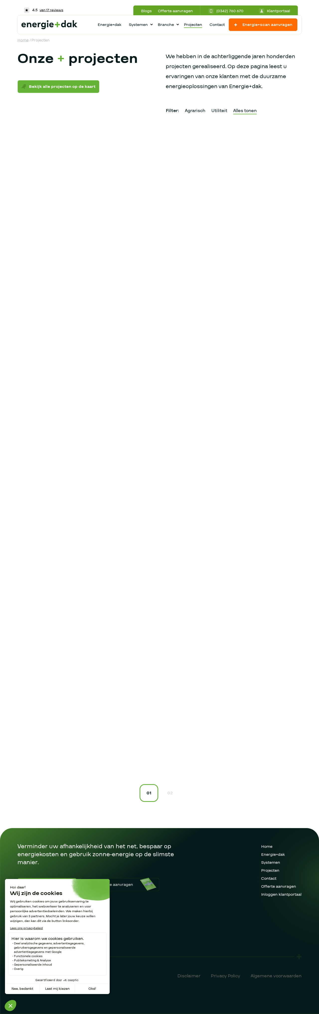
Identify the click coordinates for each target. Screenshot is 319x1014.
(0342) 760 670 (225, 11)
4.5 (43, 10)
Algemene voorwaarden (276, 976)
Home (23, 40)
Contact (217, 24)
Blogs (146, 11)
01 (149, 793)
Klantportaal (274, 11)
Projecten (193, 24)
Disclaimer (188, 976)
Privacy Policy (225, 976)
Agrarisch (195, 111)
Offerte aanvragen (175, 11)
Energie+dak (109, 24)
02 (170, 793)
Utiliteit (219, 111)
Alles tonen (245, 111)
